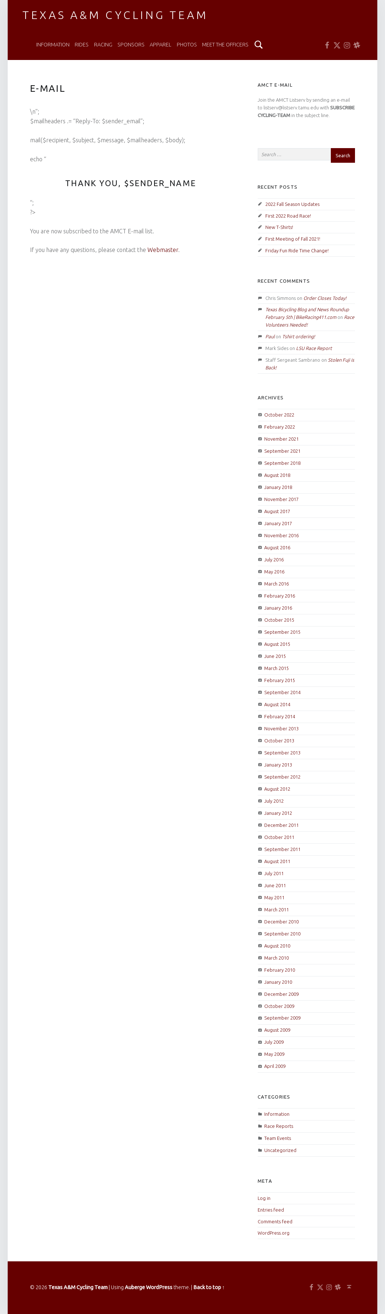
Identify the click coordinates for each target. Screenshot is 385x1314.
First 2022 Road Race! (288, 215)
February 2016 (279, 595)
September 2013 (282, 752)
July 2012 (274, 800)
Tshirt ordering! (298, 336)
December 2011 (281, 825)
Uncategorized (280, 1150)
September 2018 (282, 463)
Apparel (160, 45)
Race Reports (278, 1126)
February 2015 (279, 680)
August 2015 (277, 644)
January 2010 (278, 981)
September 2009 (282, 1017)
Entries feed (271, 1209)
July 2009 (274, 1041)
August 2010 (277, 945)
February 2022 (279, 426)
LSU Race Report (314, 348)
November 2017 (281, 499)
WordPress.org (273, 1232)
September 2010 (282, 933)
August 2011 (277, 861)
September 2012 (282, 776)
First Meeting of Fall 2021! (292, 238)
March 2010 (276, 957)
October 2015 (279, 619)
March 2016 (276, 583)
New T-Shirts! (279, 227)
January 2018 (278, 487)
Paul (269, 336)
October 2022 (279, 414)
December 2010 (281, 921)
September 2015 (282, 632)
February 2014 (279, 716)
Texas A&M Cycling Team (115, 15)
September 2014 (282, 692)
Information (53, 45)
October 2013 (279, 740)
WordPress (159, 1287)
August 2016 (277, 547)
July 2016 (274, 559)
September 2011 (282, 849)
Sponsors (131, 45)
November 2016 (281, 535)
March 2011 (276, 909)
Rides (82, 45)
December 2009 (281, 994)
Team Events (277, 1138)
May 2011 (274, 897)
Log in (264, 1198)
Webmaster (162, 249)
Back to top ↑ (209, 1287)
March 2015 (276, 668)
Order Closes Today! (325, 298)
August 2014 (277, 704)
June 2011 (275, 885)
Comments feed (275, 1221)
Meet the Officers (225, 45)
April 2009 (274, 1066)
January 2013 (278, 764)
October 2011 (279, 837)
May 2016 (274, 571)
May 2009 (274, 1054)
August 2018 (277, 475)
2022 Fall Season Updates (292, 204)
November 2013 (281, 728)
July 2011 (274, 873)
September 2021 (282, 450)
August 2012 (277, 788)
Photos (187, 45)
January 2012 (278, 813)
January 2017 (278, 523)
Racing (103, 45)
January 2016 (278, 607)
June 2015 (275, 656)
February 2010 (279, 969)
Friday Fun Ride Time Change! (297, 250)
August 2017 (277, 511)
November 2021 (281, 438)
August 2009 (277, 1029)
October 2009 (279, 1006)
